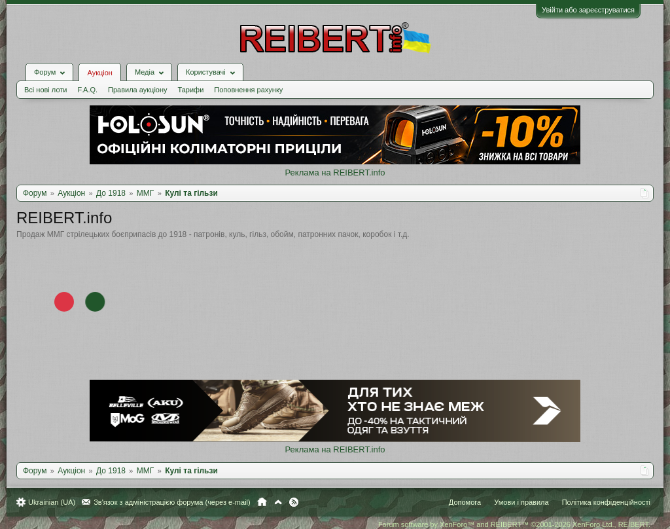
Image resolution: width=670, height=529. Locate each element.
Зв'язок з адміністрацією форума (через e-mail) (172, 502)
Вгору (278, 502)
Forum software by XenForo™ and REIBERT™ (514, 524)
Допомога (465, 502)
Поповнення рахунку (248, 90)
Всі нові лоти (45, 90)
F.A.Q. (87, 90)
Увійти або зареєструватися (588, 10)
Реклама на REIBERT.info (335, 172)
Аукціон (99, 73)
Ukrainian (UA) (51, 502)
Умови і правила (521, 502)
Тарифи (191, 90)
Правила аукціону (137, 90)
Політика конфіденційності (606, 502)
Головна (262, 502)
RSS (293, 502)
